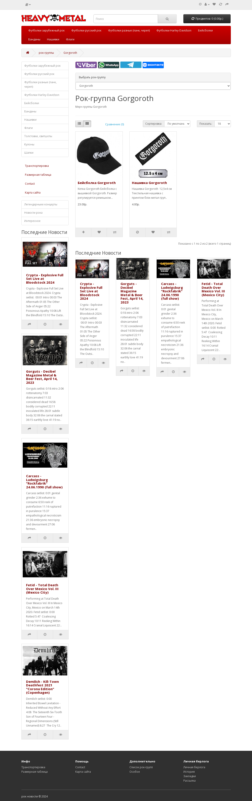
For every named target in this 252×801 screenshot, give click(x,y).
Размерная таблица (38, 175)
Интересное (32, 221)
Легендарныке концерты (40, 204)
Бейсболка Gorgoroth (97, 182)
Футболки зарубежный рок (46, 30)
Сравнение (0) (114, 124)
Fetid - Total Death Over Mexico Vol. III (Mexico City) (42, 589)
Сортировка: (153, 124)
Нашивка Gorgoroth (149, 182)
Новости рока (33, 213)
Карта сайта (33, 192)
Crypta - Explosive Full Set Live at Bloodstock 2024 (91, 291)
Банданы (34, 39)
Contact (30, 184)
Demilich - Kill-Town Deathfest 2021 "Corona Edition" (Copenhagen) (42, 687)
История (189, 772)
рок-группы (46, 53)
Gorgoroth (70, 53)
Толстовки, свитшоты (38, 136)
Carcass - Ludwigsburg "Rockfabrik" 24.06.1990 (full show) (44, 481)
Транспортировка (37, 166)
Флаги (70, 39)
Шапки (28, 153)
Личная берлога (194, 767)
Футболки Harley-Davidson (173, 30)
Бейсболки (205, 30)
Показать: (205, 124)
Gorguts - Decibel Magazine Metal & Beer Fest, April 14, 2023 (41, 377)
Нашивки (53, 39)
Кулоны (29, 144)
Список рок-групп (141, 767)
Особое (134, 772)
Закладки (189, 776)
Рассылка (189, 780)
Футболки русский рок (86, 30)
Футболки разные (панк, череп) (129, 30)
